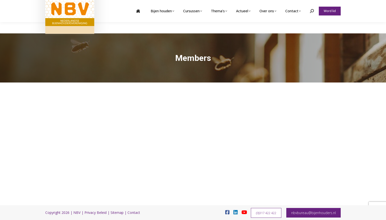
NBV (76, 212)
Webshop (302, 5)
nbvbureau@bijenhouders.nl (313, 212)
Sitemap (117, 212)
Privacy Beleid (95, 212)
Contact (134, 212)
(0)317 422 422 (266, 213)
